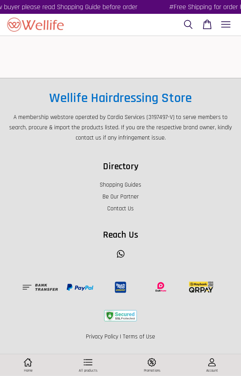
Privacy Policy (102, 336)
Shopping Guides (120, 185)
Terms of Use (139, 336)
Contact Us (120, 208)
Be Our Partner (120, 196)
